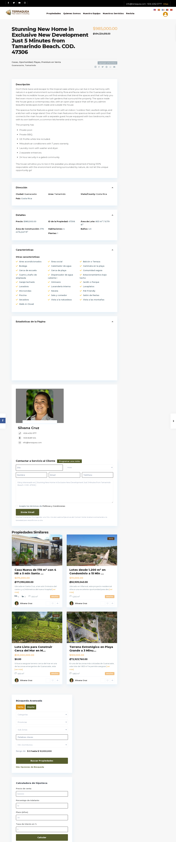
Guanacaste (18, 65)
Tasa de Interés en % (136, 156)
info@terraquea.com (136, 4)
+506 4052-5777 (154, 4)
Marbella (31, 655)
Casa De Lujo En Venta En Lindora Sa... (150, 220)
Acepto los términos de (42, 479)
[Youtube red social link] (19, 2)
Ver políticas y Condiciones (26, 716)
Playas (37, 62)
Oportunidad (26, 62)
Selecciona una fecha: (140, 692)
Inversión (130, 266)
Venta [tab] (130, 38)
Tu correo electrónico (146, 716)
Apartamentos (133, 247)
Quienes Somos (72, 13)
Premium (46, 62)
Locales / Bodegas (135, 272)
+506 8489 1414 (70, 401)
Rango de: (131, 83)
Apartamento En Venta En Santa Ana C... (150, 206)
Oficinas (130, 285)
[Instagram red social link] (25, 2)
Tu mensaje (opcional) (146, 766)
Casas (15, 62)
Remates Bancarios (135, 316)
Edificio (129, 259)
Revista (130, 13)
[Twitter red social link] (14, 2)
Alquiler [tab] (141, 38)
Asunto (146, 739)
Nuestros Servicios (113, 13)
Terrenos (130, 323)
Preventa (130, 310)
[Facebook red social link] (8, 2)
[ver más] (19, 642)
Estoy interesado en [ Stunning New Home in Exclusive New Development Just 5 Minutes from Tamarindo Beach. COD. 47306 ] (64, 464)
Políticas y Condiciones (53, 478)
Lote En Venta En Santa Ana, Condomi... (150, 195)
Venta (58, 62)
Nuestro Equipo (92, 13)
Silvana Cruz (69, 391)
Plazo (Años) (132, 144)
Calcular (142, 169)
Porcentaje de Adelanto (137, 132)
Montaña (130, 278)
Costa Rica (101, 194)
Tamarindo (30, 65)
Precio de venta (133, 120)
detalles (54, 569)
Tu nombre (146, 705)
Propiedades (53, 13)
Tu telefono (146, 728)
